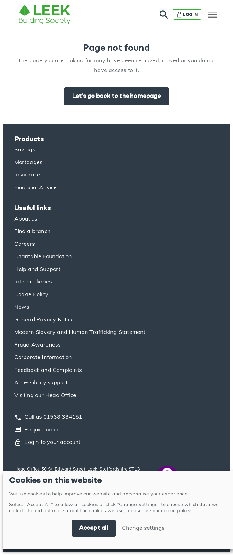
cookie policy (176, 511)
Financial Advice (35, 188)
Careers (24, 244)
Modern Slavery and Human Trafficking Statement (79, 332)
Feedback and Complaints (48, 370)
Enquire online (38, 429)
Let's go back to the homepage (116, 96)
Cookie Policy (31, 295)
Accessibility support (41, 383)
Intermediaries (33, 282)
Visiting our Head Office (45, 396)
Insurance (27, 175)
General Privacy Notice (43, 320)
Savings (24, 150)
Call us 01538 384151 (48, 417)
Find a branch (32, 232)
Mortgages (28, 163)
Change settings (143, 528)
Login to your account (47, 442)
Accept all (93, 528)
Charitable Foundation (43, 257)
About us (25, 219)
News (21, 307)
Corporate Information (43, 358)
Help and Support (37, 269)
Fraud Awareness (37, 345)
